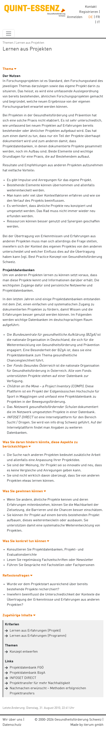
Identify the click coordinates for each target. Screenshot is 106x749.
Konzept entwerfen (24, 652)
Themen (8, 42)
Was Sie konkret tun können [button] (26, 541)
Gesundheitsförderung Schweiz (78, 719)
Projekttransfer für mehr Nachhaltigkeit (40, 683)
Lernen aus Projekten (30, 42)
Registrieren (88, 12)
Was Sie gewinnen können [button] (24, 491)
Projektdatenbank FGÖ (27, 667)
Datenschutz (12, 725)
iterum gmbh (93, 725)
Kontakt (91, 7)
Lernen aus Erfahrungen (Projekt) (35, 630)
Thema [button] (9, 69)
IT (98, 22)
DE (90, 17)
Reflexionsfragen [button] (17, 575)
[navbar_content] (9, 33)
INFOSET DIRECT (23, 678)
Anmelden (74, 17)
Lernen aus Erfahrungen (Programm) (38, 636)
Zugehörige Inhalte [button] (19, 615)
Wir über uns (12, 719)
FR (98, 17)
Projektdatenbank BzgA (27, 673)
